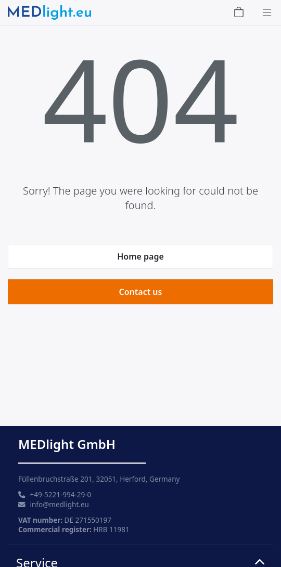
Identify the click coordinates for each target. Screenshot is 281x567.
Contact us (140, 292)
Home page (140, 256)
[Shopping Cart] (238, 12)
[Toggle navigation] (263, 12)
